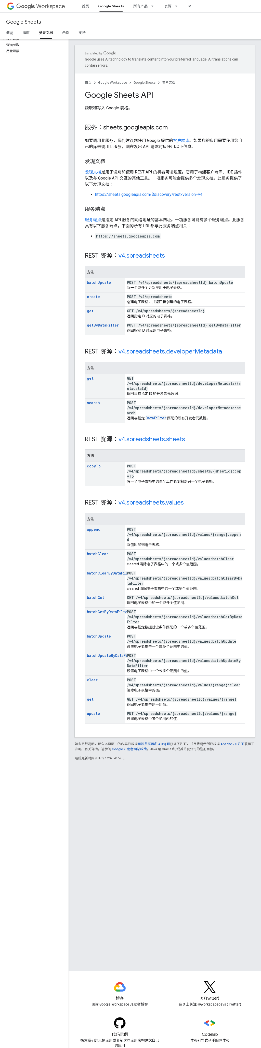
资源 (168, 6)
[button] (33, 39)
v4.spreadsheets (142, 255)
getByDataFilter (103, 325)
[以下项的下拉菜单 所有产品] (154, 6)
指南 (26, 33)
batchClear (97, 553)
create (93, 296)
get (90, 310)
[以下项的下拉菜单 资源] (178, 6)
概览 (9, 33)
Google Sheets (23, 22)
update (93, 713)
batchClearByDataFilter (110, 573)
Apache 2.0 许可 (232, 744)
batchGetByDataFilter (108, 611)
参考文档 (168, 82)
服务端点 (93, 219)
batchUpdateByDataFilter (111, 655)
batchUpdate (99, 282)
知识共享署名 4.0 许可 (154, 744)
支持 (82, 33)
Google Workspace (112, 82)
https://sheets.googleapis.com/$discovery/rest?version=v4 (148, 194)
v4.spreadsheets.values (151, 502)
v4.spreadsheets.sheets (152, 439)
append (93, 529)
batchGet (95, 597)
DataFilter (156, 418)
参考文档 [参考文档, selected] (46, 33)
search (93, 402)
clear (92, 679)
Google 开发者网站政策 (129, 749)
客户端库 (181, 140)
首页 (85, 6)
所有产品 (140, 6)
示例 (65, 33)
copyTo (94, 466)
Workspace (40, 6)
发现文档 (93, 172)
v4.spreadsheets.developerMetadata (170, 351)
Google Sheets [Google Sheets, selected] (111, 6)
